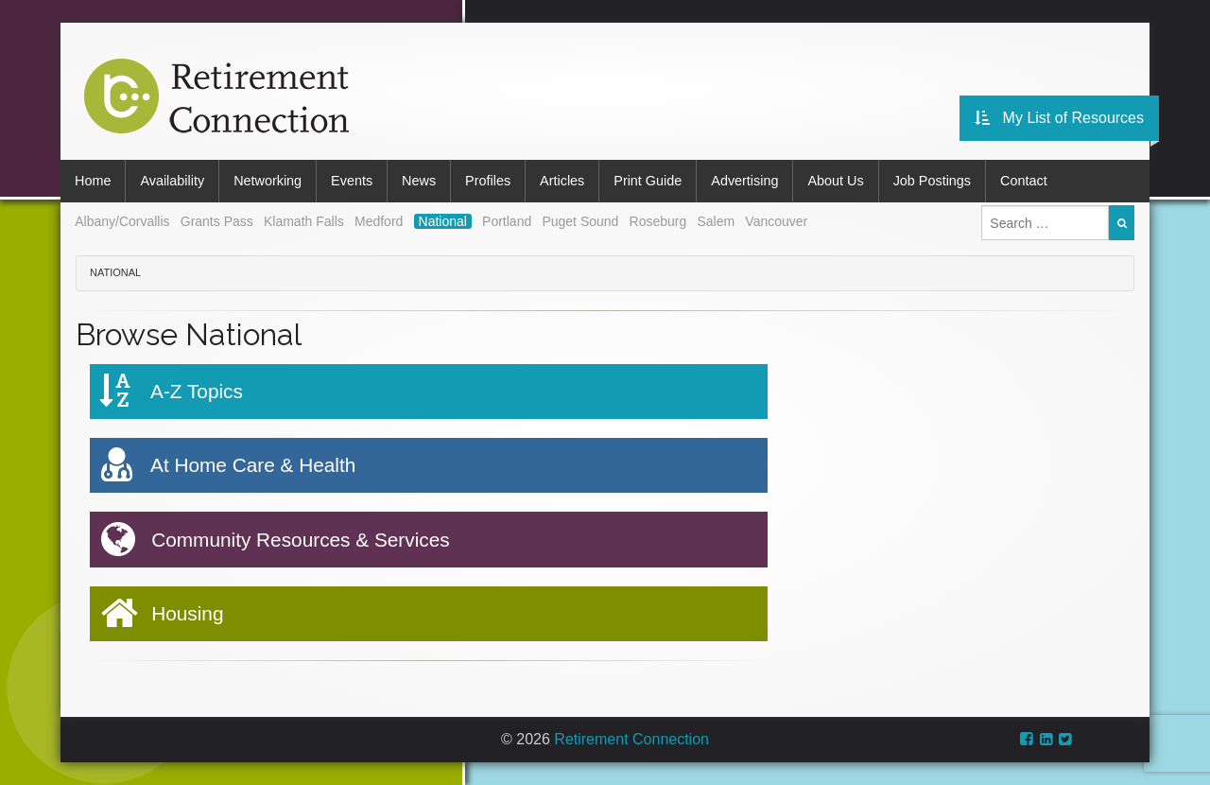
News (419, 180)
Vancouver (776, 221)
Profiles (487, 180)
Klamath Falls (304, 221)
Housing (162, 614)
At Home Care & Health (228, 465)
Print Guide (648, 180)
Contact (1023, 180)
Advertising (744, 180)
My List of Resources (1059, 118)
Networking (267, 180)
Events (351, 180)
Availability (172, 180)
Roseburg (658, 221)
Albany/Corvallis (122, 221)
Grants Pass (217, 221)
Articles (562, 180)
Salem (716, 221)
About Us (835, 180)
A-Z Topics (171, 391)
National (443, 221)
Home (93, 180)
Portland (506, 221)
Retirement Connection (631, 739)
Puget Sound (580, 221)
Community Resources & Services (275, 540)
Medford (378, 221)
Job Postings (932, 180)
